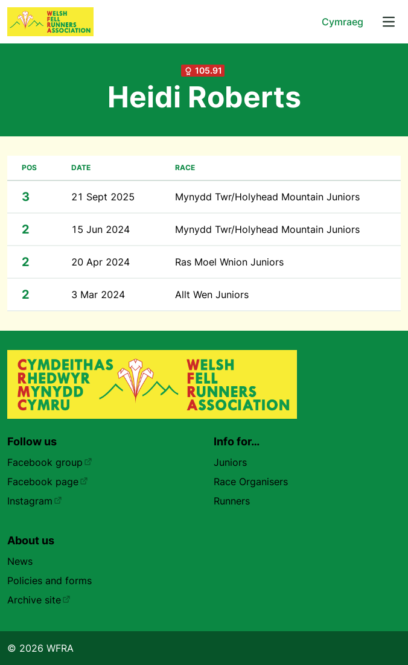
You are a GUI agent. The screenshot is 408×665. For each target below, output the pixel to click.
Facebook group (49, 462)
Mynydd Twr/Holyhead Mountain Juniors (267, 197)
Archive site (39, 600)
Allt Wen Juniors (212, 294)
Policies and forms (49, 580)
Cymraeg (342, 22)
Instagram (34, 501)
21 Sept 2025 (103, 197)
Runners (232, 501)
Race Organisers (251, 482)
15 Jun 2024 (100, 229)
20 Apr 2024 (100, 262)
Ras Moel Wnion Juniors (229, 262)
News (20, 561)
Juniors (230, 462)
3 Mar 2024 (98, 294)
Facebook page (47, 482)
